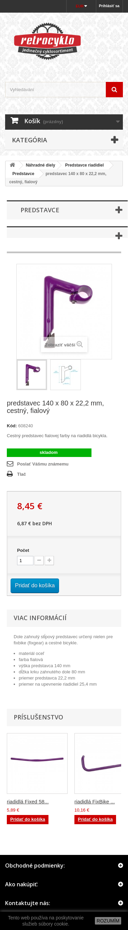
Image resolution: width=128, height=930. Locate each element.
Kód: (12, 425)
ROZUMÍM (108, 921)
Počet (23, 550)
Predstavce (21, 173)
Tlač (21, 474)
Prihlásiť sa (109, 6)
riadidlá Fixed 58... (28, 801)
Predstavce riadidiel (84, 165)
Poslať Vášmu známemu (43, 464)
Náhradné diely (40, 165)
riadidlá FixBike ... (94, 801)
